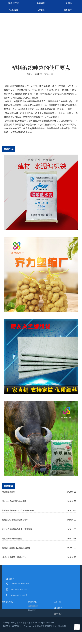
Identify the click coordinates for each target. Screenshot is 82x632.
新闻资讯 (41, 3)
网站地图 (62, 626)
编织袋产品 (13, 3)
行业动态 (32, 610)
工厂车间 (68, 3)
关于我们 (41, 10)
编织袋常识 (33, 606)
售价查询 (68, 10)
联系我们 (13, 10)
